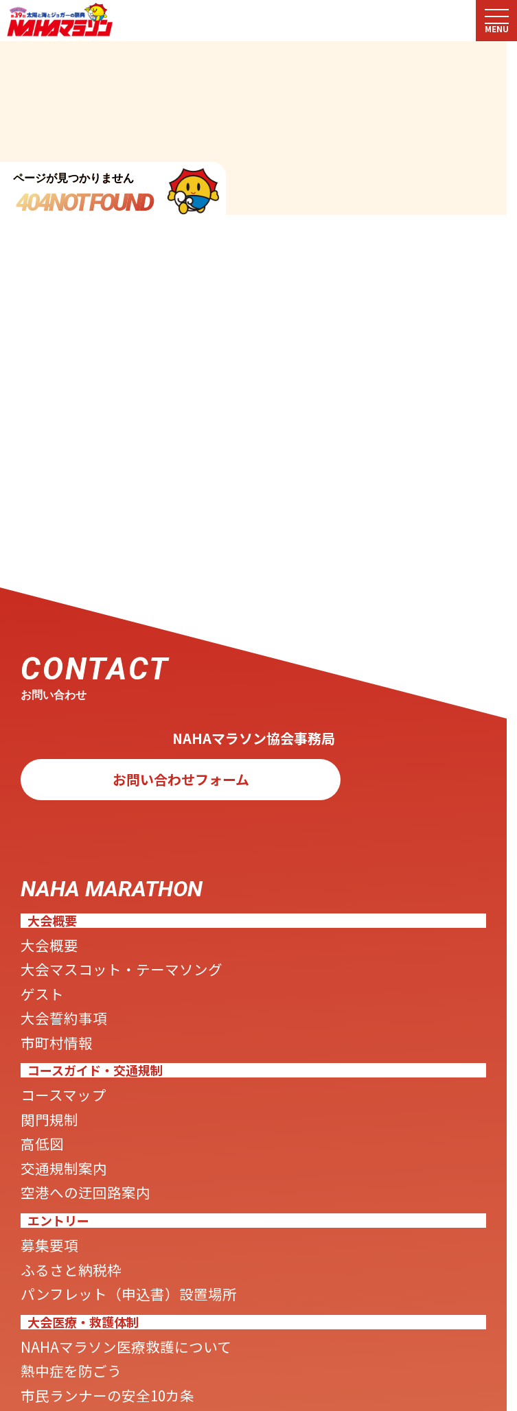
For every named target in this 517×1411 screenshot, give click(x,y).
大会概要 (62, 954)
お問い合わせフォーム (181, 785)
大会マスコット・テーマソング (165, 985)
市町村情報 (72, 1079)
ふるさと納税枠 (93, 1352)
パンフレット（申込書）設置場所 (175, 1383)
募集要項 (62, 1321)
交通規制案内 (82, 1230)
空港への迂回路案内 (113, 1261)
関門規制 (62, 1168)
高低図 (51, 1199)
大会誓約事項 (82, 1048)
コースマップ (81, 1138)
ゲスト (51, 1017)
